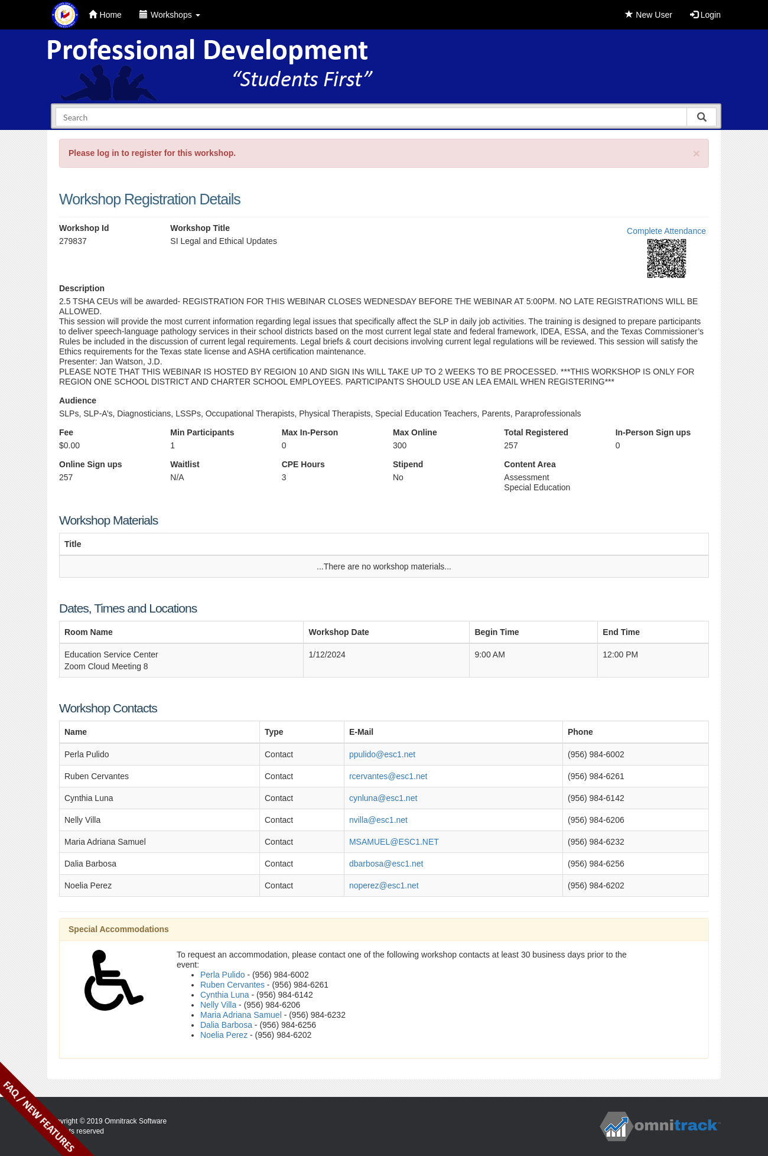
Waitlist (184, 464)
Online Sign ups (90, 464)
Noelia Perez (224, 1035)
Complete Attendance (666, 231)
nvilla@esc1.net (378, 820)
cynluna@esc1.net (383, 798)
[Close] (696, 153)
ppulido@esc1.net (382, 754)
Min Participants (202, 432)
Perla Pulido (222, 974)
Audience (77, 400)
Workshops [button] (169, 14)
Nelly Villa (218, 1005)
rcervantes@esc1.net (388, 776)
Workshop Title (200, 228)
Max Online (415, 432)
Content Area (529, 464)
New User (648, 14)
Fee (66, 432)
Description (82, 288)
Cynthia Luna (224, 994)
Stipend (408, 464)
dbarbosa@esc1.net (386, 863)
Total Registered (536, 432)
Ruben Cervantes (232, 984)
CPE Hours (303, 464)
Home (105, 14)
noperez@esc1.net (384, 885)
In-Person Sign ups (653, 432)
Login (705, 14)
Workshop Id (84, 228)
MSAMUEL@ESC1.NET (394, 841)
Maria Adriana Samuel (241, 1015)
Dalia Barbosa (226, 1025)
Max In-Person (310, 432)
